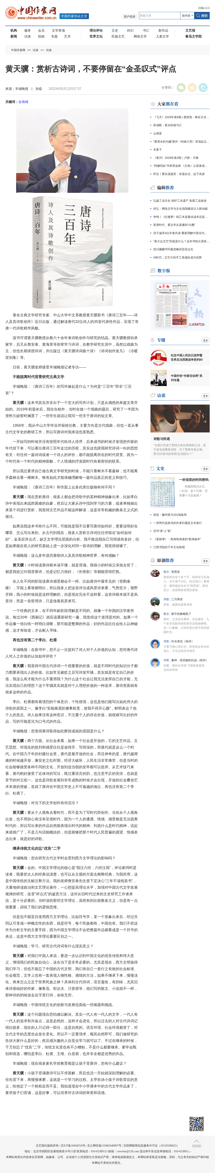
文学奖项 (58, 30)
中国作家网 (18, 50)
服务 (27, 30)
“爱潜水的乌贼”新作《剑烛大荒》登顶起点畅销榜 (181, 141)
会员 (41, 30)
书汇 (146, 30)
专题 (54, 36)
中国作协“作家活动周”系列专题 (186, 378)
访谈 (27, 36)
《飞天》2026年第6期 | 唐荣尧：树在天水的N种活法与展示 (181, 117)
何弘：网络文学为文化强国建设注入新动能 (180, 208)
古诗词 (23, 102)
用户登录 (129, 16)
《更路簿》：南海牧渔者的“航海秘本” (177, 539)
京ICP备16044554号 (73, 1145)
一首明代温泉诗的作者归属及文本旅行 (177, 523)
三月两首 (177, 599)
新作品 (163, 30)
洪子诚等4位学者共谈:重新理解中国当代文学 (181, 233)
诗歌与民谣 (161, 439)
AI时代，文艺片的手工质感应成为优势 (177, 257)
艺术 (67, 36)
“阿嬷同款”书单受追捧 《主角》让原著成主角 (181, 165)
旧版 (204, 8)
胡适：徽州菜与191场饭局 (170, 514)
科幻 (130, 30)
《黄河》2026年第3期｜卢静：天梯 (175, 157)
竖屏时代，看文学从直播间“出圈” (174, 224)
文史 (115, 30)
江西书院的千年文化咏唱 (169, 547)
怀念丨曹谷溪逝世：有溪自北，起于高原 (179, 174)
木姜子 (157, 149)
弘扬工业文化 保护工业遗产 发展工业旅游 (179, 200)
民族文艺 (118, 36)
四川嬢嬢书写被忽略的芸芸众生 (173, 249)
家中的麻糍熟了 (181, 613)
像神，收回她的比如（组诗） (189, 660)
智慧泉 (175, 571)
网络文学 (140, 36)
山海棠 (157, 133)
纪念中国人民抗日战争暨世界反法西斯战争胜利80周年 (187, 357)
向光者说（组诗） (182, 641)
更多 (205, 340)
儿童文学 (162, 36)
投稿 (41, 36)
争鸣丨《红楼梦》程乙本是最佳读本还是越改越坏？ (181, 216)
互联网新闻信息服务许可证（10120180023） (151, 1145)
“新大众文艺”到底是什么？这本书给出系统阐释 (181, 241)
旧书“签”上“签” (162, 531)
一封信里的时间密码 (193, 479)
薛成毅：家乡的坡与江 (167, 125)
